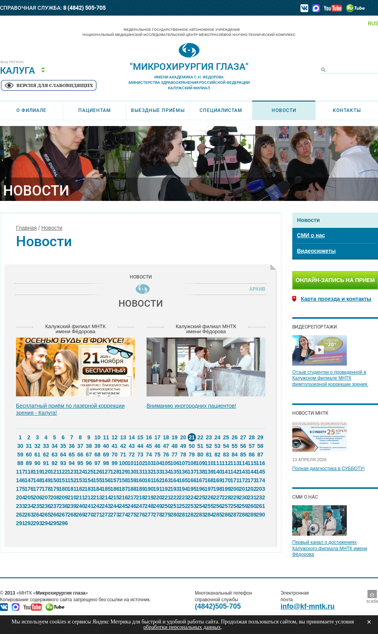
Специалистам (221, 110)
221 (166, 497)
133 (157, 472)
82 (217, 454)
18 (166, 437)
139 (209, 472)
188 (131, 489)
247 (140, 506)
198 (217, 489)
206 (37, 497)
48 (174, 446)
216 (123, 497)
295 (54, 523)
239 (71, 506)
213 (97, 497)
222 (174, 497)
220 (157, 497)
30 (20, 446)
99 (114, 463)
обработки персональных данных (182, 627)
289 (251, 514)
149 (46, 480)
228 (226, 497)
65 (72, 454)
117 (20, 472)
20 (183, 437)
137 (191, 472)
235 (37, 506)
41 (114, 446)
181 (71, 489)
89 (29, 463)
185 (106, 489)
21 (192, 437)
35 (63, 446)
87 (260, 454)
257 (226, 506)
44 (140, 446)
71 (123, 454)
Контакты (347, 110)
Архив (256, 289)
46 (157, 446)
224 (191, 497)
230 (243, 497)
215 (114, 497)
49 (183, 446)
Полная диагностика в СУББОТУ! (328, 468)
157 (114, 480)
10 (97, 437)
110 (209, 463)
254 (200, 506)
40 (106, 446)
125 (89, 472)
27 (243, 437)
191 (157, 489)
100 (123, 463)
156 (106, 480)
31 (29, 446)
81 (209, 454)
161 (149, 480)
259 (243, 506)
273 (114, 514)
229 (234, 497)
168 (209, 480)
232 (260, 497)
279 (166, 514)
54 (226, 446)
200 (234, 489)
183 (89, 489)
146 (20, 480)
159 (131, 480)
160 (140, 480)
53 (217, 446)
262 (20, 514)
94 (72, 463)
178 (46, 489)
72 (132, 454)
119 (37, 472)
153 (80, 480)
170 (226, 480)
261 (260, 506)
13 (123, 437)
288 (243, 514)
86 (252, 454)
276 (140, 514)
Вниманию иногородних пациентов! (191, 406)
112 (226, 463)
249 (157, 506)
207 (46, 497)
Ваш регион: (12, 62)
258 (234, 506)
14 (132, 437)
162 (157, 480)
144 (251, 472)
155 (97, 480)
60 (29, 454)
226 (209, 497)
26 (234, 437)
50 (192, 446)
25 (226, 437)
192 (166, 489)
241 (89, 506)
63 (54, 454)
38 (89, 446)
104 (157, 463)
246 (131, 506)
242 (97, 506)
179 (54, 489)
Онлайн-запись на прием (334, 280)
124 (80, 472)
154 (89, 480)
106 (174, 463)
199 (226, 489)
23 (209, 437)
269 (80, 514)
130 (131, 472)
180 (63, 489)
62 (46, 454)
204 (20, 497)
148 (37, 480)
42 (123, 446)
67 (89, 454)
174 (260, 480)
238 (63, 506)
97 (97, 463)
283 (200, 514)
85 (243, 454)
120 (46, 472)
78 (183, 454)
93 (63, 463)
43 (132, 446)
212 (89, 497)
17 (157, 437)
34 (54, 446)
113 (234, 463)
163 (166, 480)
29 (260, 437)
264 (37, 514)
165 (183, 480)
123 (71, 472)
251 (174, 506)
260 (251, 506)
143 (243, 472)
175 (20, 489)
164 (174, 480)
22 (200, 437)
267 (63, 514)
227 (217, 497)
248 (149, 506)
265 (46, 514)
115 (251, 463)
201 (243, 489)
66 (80, 454)
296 (63, 523)
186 (114, 489)
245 (123, 506)
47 (166, 446)
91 (46, 463)
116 (260, 463)
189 (140, 489)
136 (183, 472)
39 (97, 446)
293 (37, 523)
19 (174, 437)
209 (63, 497)
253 (191, 506)
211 (80, 497)
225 (200, 497)
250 (166, 506)
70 (114, 454)
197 (209, 489)
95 (80, 463)
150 (54, 480)
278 (157, 514)
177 (37, 489)
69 (106, 454)
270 (89, 514)
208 (54, 497)
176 (29, 489)
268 (71, 514)
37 (80, 446)
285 (217, 514)
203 (260, 489)
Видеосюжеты (316, 251)
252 (183, 506)
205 (29, 497)
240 (80, 506)
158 (123, 480)
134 (166, 472)
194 (183, 489)
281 (183, 514)
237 (54, 506)
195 (191, 489)
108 (191, 463)
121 (54, 472)
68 (97, 454)
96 (89, 463)
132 (149, 472)
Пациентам (94, 110)
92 (54, 463)
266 (54, 514)
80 (200, 454)
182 (80, 489)
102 (140, 463)
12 (114, 437)
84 (234, 454)
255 (209, 506)
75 (157, 454)
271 (97, 514)
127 (106, 472)
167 (200, 480)
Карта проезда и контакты (336, 299)
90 (37, 463)
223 (183, 497)
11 (106, 437)
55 (234, 446)
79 (192, 454)
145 (260, 472)
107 (183, 463)
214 (106, 497)
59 (20, 454)
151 (63, 480)
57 (252, 446)
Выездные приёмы (158, 110)
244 (114, 506)
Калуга (17, 70)
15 (140, 437)
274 (123, 514)
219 (149, 497)
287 (234, 514)
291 (20, 523)
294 (46, 523)
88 (20, 463)
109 (200, 463)
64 (63, 454)
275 (131, 514)
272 (106, 514)
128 (114, 472)
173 (251, 480)
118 (29, 472)
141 (226, 472)
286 (226, 514)
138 (200, 472)
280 (174, 514)
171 (234, 480)
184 (97, 489)
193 (174, 489)
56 (243, 446)
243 (106, 506)
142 (234, 472)
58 (260, 446)
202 (251, 489)
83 (226, 454)
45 (149, 446)
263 (29, 514)
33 (46, 446)
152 (71, 480)
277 (149, 514)
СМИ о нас (311, 235)
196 (200, 489)
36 (72, 446)
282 (191, 514)
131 (140, 472)
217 (131, 497)
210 (71, 497)
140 (217, 472)
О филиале (31, 110)
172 (243, 480)
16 (149, 437)
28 (252, 437)
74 (149, 454)
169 (217, 480)
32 (37, 446)
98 (106, 463)
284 (209, 514)
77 (174, 454)
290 (260, 514)
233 (20, 506)
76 (166, 454)
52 (209, 446)
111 (217, 463)
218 (140, 497)
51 (200, 446)
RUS (373, 23)
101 (131, 463)
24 (217, 437)
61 (37, 454)
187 (123, 489)
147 (29, 480)
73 (140, 454)
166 (191, 480)
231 (251, 497)
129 (123, 472)
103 (149, 463)
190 (149, 489)
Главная (26, 228)
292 (29, 523)
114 (243, 463)
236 (46, 506)
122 (63, 472)
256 (217, 506)
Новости (284, 110)
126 (97, 472)
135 (174, 472)
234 (29, 506)
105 (166, 463)
